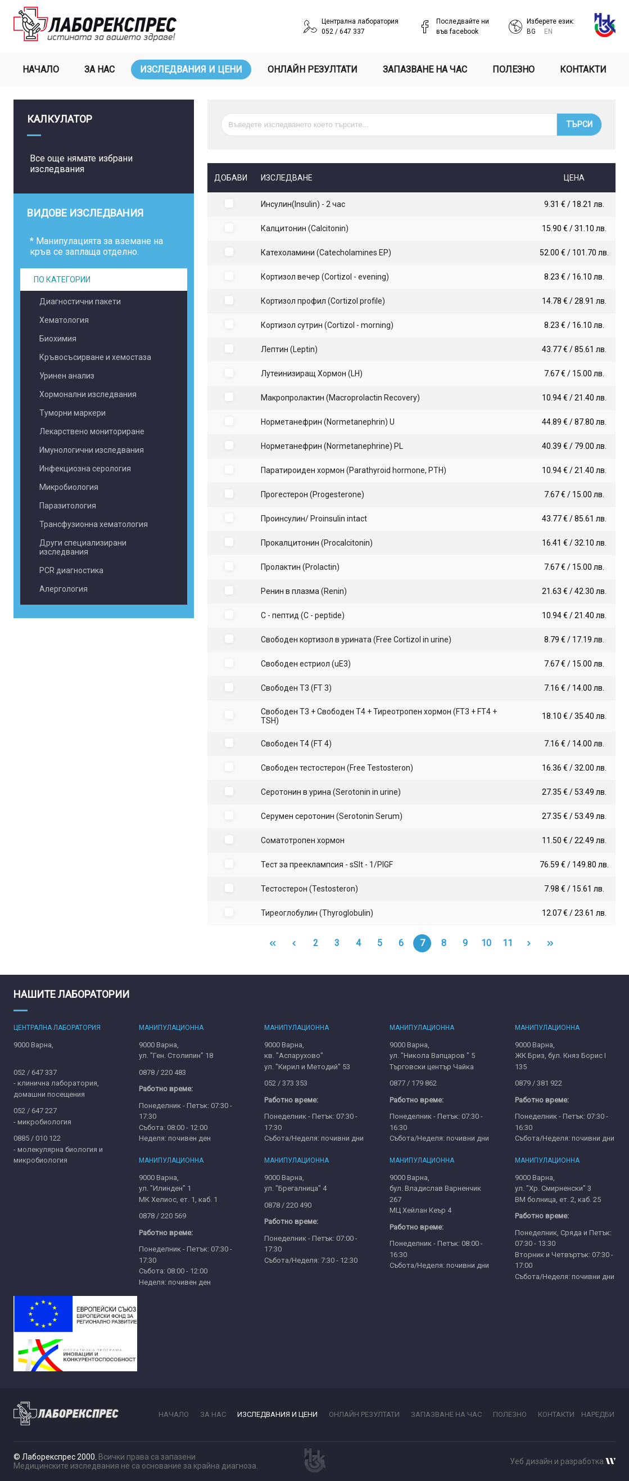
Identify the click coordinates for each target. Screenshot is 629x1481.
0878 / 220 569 (162, 1216)
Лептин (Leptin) (289, 349)
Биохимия (57, 338)
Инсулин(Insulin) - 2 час (303, 204)
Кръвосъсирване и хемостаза (95, 357)
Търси (579, 124)
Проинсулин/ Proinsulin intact (314, 518)
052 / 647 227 (35, 1110)
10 (486, 943)
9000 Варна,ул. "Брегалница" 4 (295, 1183)
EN (548, 31)
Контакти (583, 69)
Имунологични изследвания (91, 449)
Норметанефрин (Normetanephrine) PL (332, 446)
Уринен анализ (66, 375)
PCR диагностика (71, 570)
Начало (40, 69)
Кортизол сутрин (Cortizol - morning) (327, 325)
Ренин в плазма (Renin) (304, 591)
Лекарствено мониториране (91, 431)
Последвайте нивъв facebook (462, 26)
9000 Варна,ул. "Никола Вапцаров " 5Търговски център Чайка (432, 1056)
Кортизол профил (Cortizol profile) (323, 300)
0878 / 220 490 (287, 1205)
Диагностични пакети (80, 301)
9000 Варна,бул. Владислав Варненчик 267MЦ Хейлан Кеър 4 (435, 1194)
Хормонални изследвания (88, 394)
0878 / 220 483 (162, 1072)
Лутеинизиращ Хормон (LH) (312, 373)
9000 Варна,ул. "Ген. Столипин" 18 (176, 1050)
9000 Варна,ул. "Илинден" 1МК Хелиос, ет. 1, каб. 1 (178, 1188)
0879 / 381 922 (538, 1083)
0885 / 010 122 (37, 1138)
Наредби (597, 1414)
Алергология (63, 588)
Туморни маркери (72, 412)
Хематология (64, 320)
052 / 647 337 (35, 1072)
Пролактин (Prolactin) (300, 566)
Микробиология (68, 487)
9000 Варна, (33, 1045)
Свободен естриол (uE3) (306, 663)
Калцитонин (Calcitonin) (305, 228)
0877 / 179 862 (413, 1083)
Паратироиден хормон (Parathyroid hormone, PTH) (353, 470)
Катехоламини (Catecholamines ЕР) (326, 252)
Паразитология (67, 505)
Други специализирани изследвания (82, 547)
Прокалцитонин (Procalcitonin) (317, 542)
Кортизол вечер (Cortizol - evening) (325, 276)
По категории (62, 279)
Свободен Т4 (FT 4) (296, 743)
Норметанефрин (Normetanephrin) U (328, 421)
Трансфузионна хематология (93, 524)
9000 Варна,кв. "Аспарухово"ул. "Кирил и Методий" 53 (307, 1056)
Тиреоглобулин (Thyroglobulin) (317, 912)
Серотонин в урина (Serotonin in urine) (331, 791)
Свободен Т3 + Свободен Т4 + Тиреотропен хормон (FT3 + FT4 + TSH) (379, 716)
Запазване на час (425, 69)
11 (508, 943)
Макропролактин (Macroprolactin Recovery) (340, 397)
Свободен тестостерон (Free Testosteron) (337, 767)
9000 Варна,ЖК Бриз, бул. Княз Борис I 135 (560, 1056)
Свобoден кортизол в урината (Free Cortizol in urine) (356, 639)
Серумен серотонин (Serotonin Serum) (331, 816)
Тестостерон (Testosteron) (309, 888)
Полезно (513, 69)
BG (532, 31)
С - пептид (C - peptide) (303, 615)
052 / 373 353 (285, 1083)
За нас (99, 69)
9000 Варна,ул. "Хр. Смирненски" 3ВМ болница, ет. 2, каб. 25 (558, 1188)
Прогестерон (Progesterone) (312, 494)
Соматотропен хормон (303, 840)
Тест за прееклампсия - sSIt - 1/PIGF (327, 864)
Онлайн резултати (313, 69)
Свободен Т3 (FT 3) (296, 687)
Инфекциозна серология (85, 468)
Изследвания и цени (191, 69)
